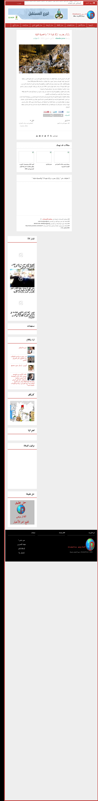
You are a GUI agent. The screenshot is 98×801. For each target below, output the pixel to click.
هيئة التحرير (19, 544)
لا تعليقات (34, 38)
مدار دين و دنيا (78, 29)
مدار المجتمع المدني (35, 25)
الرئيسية (89, 25)
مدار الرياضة (47, 25)
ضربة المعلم (20, 347)
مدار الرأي (13, 25)
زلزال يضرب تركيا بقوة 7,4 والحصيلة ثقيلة (50, 34)
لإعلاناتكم (19, 548)
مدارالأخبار (79, 25)
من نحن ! (19, 540)
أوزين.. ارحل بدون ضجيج (16, 365)
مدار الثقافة (58, 25)
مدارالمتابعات (68, 25)
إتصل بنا (19, 553)
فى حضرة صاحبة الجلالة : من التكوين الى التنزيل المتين (16, 358)
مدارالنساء (23, 25)
